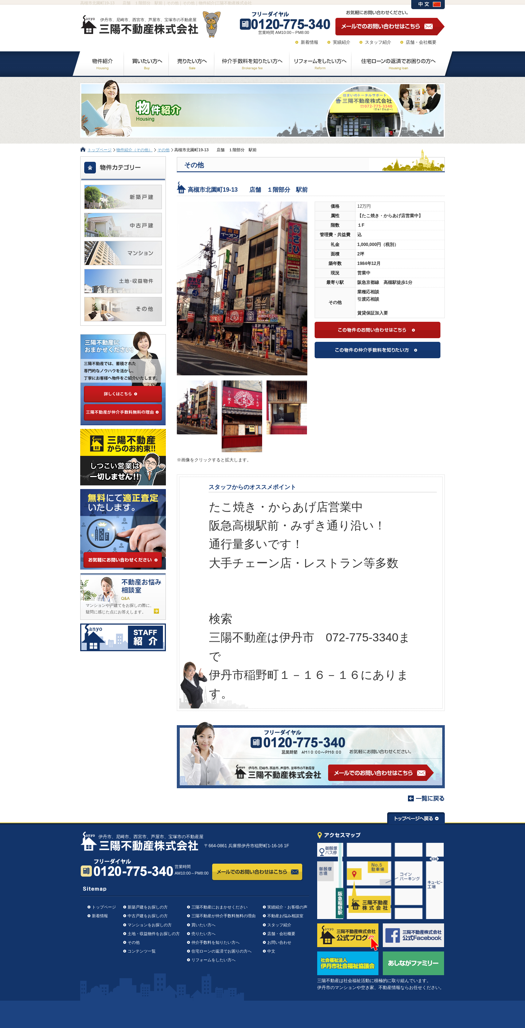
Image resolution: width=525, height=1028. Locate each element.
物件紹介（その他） (134, 150)
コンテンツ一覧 (142, 951)
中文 (271, 951)
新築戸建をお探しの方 (148, 907)
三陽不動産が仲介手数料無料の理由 (223, 916)
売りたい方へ (203, 933)
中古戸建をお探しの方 (148, 916)
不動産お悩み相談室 (285, 916)
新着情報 (309, 42)
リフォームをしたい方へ (213, 960)
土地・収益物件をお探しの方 (154, 933)
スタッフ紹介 (378, 42)
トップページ (100, 150)
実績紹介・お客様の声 (287, 907)
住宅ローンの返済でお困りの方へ (221, 951)
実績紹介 (341, 42)
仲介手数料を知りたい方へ (215, 942)
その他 (164, 150)
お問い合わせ (279, 942)
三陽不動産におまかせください (219, 907)
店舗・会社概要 (421, 42)
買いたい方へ (203, 925)
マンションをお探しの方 (150, 925)
